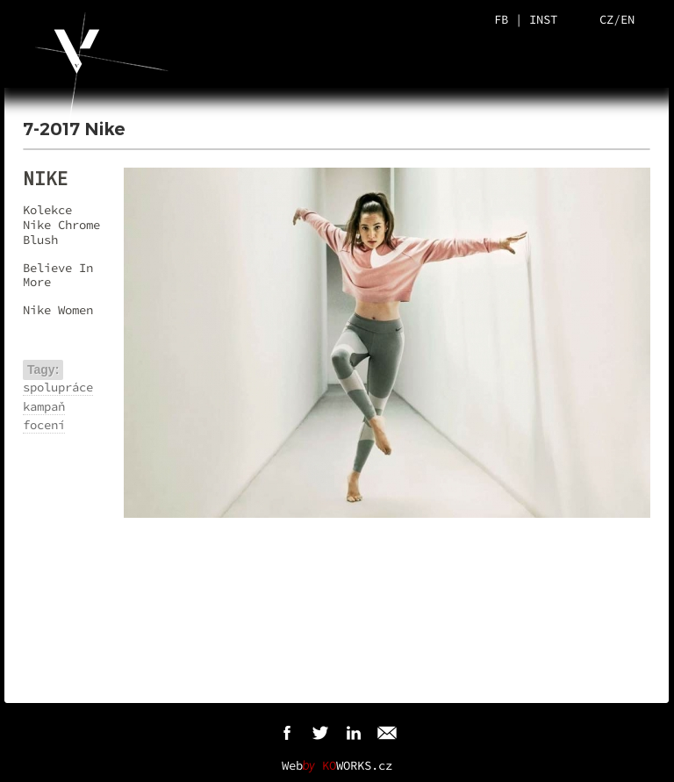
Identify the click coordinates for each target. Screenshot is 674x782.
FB (501, 19)
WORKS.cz (357, 765)
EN (627, 19)
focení (44, 425)
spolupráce (58, 387)
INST (543, 19)
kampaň (44, 406)
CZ (606, 19)
